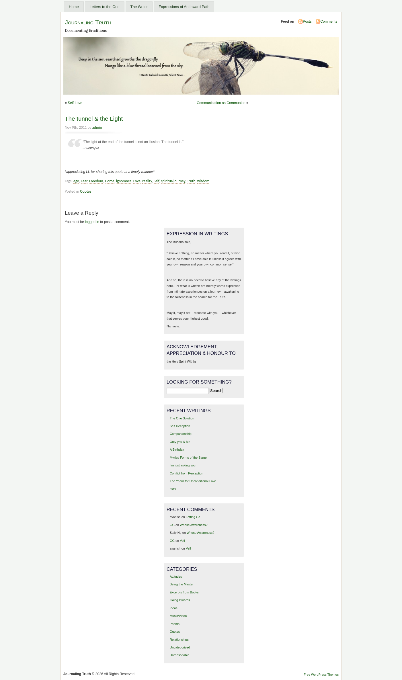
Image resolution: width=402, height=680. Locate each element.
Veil (182, 540)
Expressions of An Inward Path (184, 7)
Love (136, 181)
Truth (191, 181)
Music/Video (178, 616)
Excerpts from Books (184, 592)
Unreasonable (179, 655)
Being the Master (182, 584)
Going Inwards (180, 600)
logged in (92, 222)
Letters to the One (105, 7)
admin (97, 127)
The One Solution (182, 418)
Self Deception (180, 426)
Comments (328, 21)
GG (172, 525)
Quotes (85, 191)
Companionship (181, 433)
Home (74, 7)
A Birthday (177, 449)
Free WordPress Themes (321, 674)
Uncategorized (180, 647)
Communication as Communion (221, 103)
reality (147, 181)
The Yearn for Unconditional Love (193, 481)
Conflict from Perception (186, 473)
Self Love (75, 103)
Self (156, 181)
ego (76, 181)
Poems (174, 624)
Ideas (173, 608)
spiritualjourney (173, 181)
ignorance (124, 181)
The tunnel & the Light (94, 118)
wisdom (203, 181)
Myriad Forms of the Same (188, 457)
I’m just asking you (183, 465)
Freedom (96, 181)
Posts (307, 21)
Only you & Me (180, 441)
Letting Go (193, 517)
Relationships (179, 639)
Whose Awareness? (193, 525)
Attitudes (176, 576)
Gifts (173, 489)
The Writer (139, 7)
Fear (84, 181)
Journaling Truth (88, 22)
